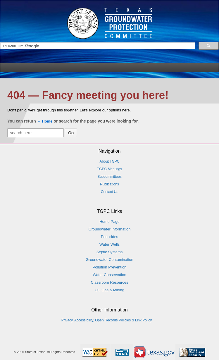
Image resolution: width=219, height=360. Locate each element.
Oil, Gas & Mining (109, 290)
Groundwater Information (110, 229)
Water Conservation (109, 275)
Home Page (109, 221)
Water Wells (109, 244)
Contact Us (109, 192)
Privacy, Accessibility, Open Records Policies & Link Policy (106, 320)
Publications (109, 184)
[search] (98, 46)
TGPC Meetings (109, 169)
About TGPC (110, 161)
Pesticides (109, 237)
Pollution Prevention (110, 267)
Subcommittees (109, 177)
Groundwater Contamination (109, 259)
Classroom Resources (109, 282)
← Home (45, 121)
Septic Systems (109, 252)
